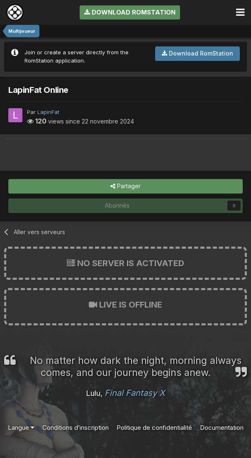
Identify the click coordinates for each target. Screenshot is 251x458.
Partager (125, 186)
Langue (21, 427)
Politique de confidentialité (154, 427)
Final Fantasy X (135, 393)
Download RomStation (129, 12)
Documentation (222, 427)
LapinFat (48, 112)
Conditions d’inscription (75, 427)
